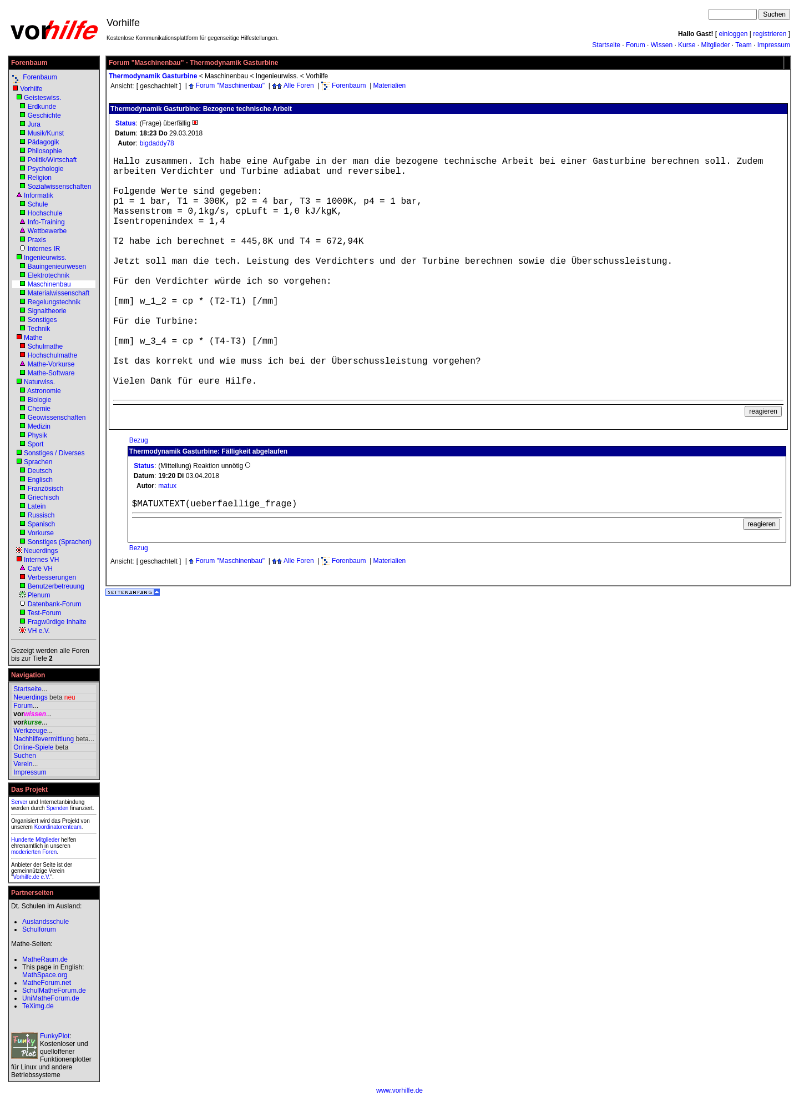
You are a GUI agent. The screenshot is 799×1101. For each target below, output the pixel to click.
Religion (40, 178)
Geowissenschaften (57, 417)
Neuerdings (41, 551)
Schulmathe (45, 346)
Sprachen (38, 462)
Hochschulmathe (52, 355)
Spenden (57, 808)
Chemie (39, 409)
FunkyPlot (54, 1036)
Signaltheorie (47, 311)
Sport (36, 444)
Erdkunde (42, 106)
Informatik (38, 195)
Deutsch (40, 471)
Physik (37, 435)
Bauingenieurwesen (57, 266)
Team (743, 45)
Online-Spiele (33, 747)
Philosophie (45, 151)
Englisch (40, 480)
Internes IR (44, 249)
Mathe (33, 337)
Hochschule (45, 213)
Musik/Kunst (46, 133)
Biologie (40, 400)
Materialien (389, 85)
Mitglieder (715, 45)
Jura (34, 124)
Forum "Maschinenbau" (230, 85)
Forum (635, 45)
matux (167, 486)
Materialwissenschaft (58, 293)
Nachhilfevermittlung (43, 739)
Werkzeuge (30, 731)
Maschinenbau (49, 284)
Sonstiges (42, 320)
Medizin (39, 426)
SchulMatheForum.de (54, 990)
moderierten (26, 852)
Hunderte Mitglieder (35, 840)
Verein (22, 764)
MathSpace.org (44, 975)
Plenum (39, 595)
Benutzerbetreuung (56, 586)
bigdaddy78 (157, 143)
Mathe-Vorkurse (51, 364)
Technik (38, 329)
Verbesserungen (52, 577)
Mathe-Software (51, 373)
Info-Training (46, 222)
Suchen (24, 756)
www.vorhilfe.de (399, 1090)
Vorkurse (41, 533)
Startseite (606, 45)
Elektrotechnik (48, 275)
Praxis (37, 240)
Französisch (46, 488)
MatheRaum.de (45, 959)
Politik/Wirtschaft (52, 160)
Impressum (773, 45)
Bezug (138, 440)
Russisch (41, 515)
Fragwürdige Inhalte (57, 622)
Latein (37, 506)
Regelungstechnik (54, 302)
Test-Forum (44, 613)
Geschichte (44, 115)
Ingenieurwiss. (45, 258)
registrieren (769, 34)
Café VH (40, 568)
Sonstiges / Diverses (54, 453)
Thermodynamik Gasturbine (153, 76)
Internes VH (41, 560)
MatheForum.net (46, 983)
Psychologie (46, 169)
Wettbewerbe (47, 231)
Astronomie (44, 391)
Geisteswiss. (42, 98)
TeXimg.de (38, 1006)
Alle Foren (299, 85)
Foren (49, 852)
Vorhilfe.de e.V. (31, 877)
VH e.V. (39, 631)
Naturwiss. (39, 382)
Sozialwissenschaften (60, 186)
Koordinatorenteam (58, 827)
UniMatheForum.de (50, 998)
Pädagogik (43, 142)
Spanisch (41, 524)
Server (19, 802)
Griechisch (43, 497)
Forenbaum (40, 77)
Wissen (661, 45)
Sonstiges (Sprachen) (60, 542)
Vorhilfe (31, 89)
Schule (38, 204)
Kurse (686, 45)
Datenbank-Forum (55, 604)
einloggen (733, 34)
